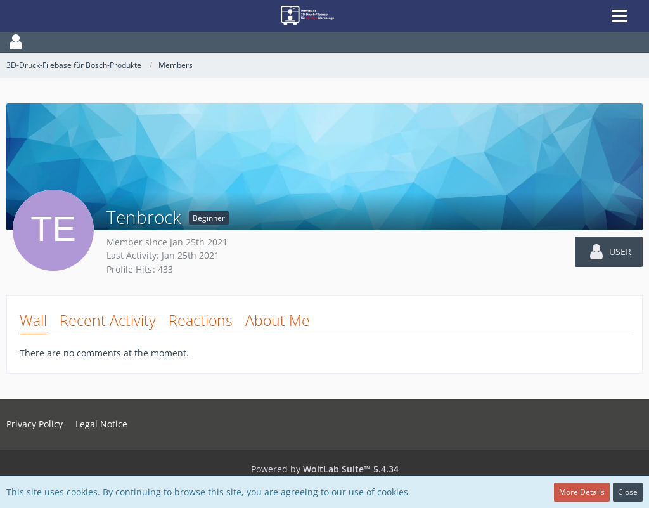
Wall (33, 320)
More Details (582, 491)
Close (628, 491)
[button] (324, 42)
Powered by (325, 469)
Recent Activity (108, 320)
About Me (277, 320)
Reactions (201, 320)
